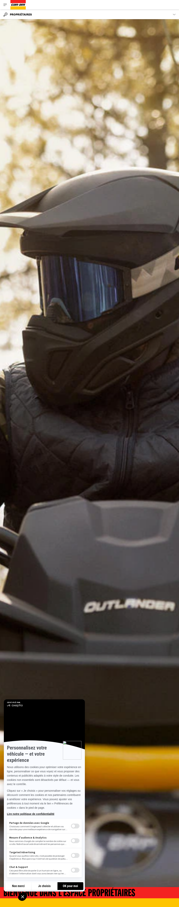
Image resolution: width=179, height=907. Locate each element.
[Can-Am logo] (18, 4)
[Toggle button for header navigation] (5, 4)
